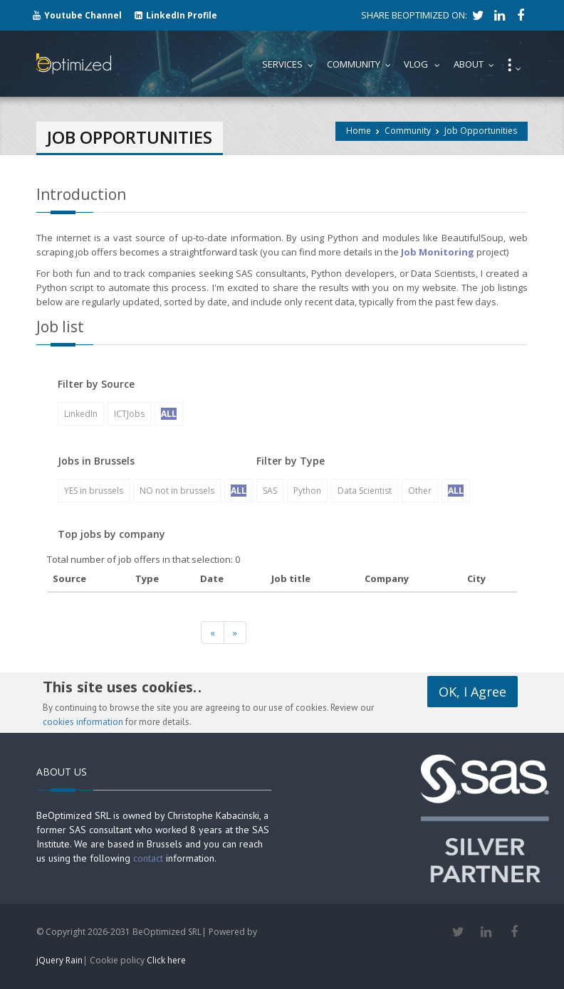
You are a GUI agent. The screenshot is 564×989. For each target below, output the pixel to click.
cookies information (83, 722)
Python (307, 491)
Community (408, 131)
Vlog (425, 64)
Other (420, 491)
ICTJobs (129, 414)
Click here (166, 960)
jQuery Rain (59, 960)
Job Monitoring (437, 251)
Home (358, 131)
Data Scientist (365, 491)
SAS (270, 491)
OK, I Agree (472, 691)
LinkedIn (81, 414)
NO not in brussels (177, 491)
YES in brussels (93, 491)
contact (148, 858)
